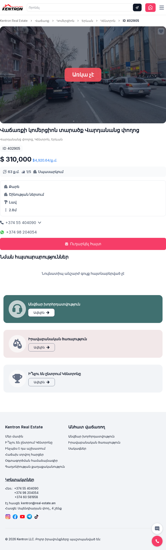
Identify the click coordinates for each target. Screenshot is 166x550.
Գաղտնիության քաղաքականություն (35, 466)
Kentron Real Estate (14, 20)
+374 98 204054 (18, 232)
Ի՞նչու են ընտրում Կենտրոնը (29, 442)
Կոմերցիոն (65, 20)
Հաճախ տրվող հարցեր (24, 454)
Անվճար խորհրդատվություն (91, 436)
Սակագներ (77, 448)
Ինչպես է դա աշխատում (25, 448)
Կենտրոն (108, 20)
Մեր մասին (14, 436)
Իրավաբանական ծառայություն (94, 442)
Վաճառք (42, 20)
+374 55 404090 (20, 222)
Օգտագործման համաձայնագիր (31, 460)
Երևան (87, 20)
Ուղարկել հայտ (83, 244)
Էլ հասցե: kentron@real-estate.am (30, 503)
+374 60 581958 (26, 497)
